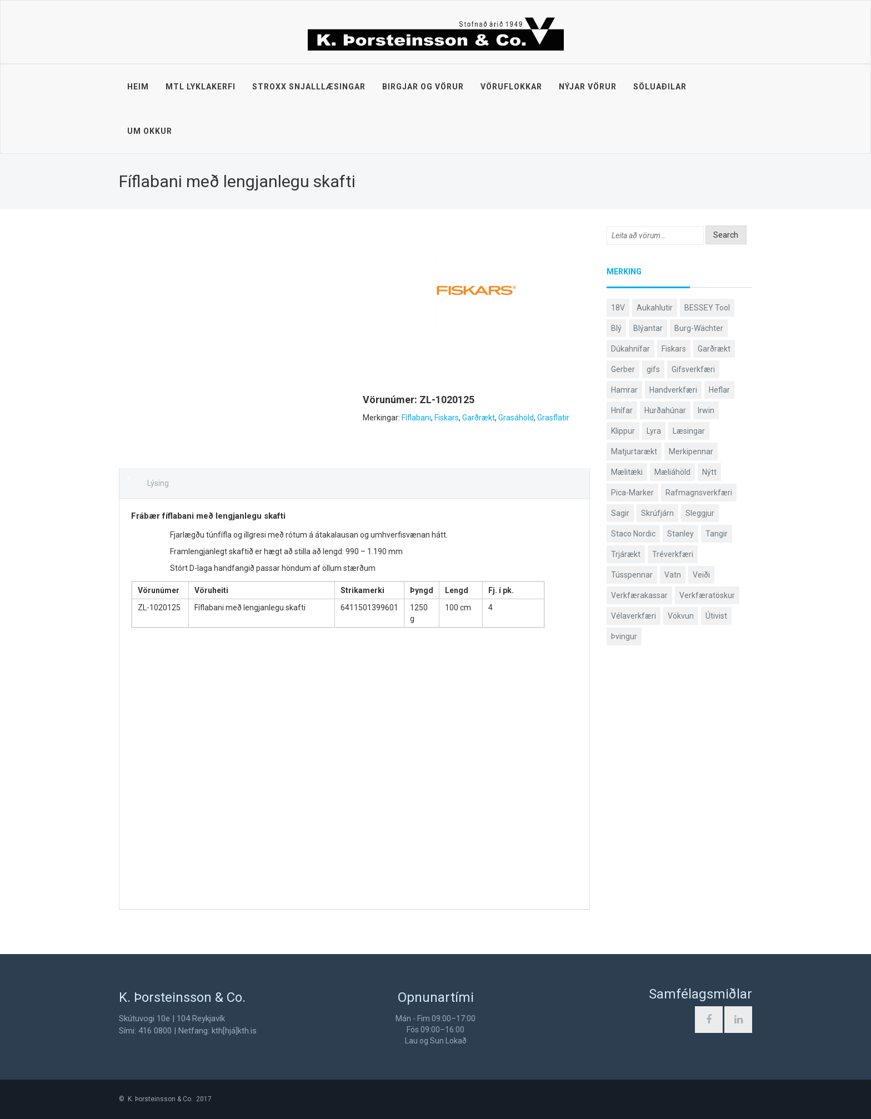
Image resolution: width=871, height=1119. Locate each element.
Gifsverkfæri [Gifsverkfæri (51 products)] (693, 369)
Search (725, 234)
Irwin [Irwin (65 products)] (706, 410)
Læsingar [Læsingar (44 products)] (689, 430)
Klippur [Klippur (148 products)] (623, 430)
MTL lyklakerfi (201, 86)
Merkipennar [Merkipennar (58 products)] (691, 451)
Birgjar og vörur (423, 86)
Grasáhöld (516, 417)
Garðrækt (478, 417)
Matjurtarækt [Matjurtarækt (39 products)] (634, 451)
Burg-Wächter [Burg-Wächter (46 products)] (698, 328)
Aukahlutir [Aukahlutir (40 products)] (655, 307)
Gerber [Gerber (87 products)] (623, 369)
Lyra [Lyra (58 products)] (654, 430)
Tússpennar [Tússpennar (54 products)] (632, 574)
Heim (138, 86)
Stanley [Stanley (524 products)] (680, 533)
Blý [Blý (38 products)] (616, 328)
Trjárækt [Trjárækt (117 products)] (625, 554)
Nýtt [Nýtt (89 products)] (709, 472)
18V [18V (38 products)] (618, 307)
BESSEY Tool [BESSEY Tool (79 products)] (707, 307)
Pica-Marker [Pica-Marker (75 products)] (632, 492)
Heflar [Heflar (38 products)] (719, 389)
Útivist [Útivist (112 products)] (716, 615)
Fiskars (446, 417)
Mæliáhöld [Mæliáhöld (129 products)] (672, 472)
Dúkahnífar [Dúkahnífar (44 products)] (630, 348)
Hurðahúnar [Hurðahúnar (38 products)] (665, 410)
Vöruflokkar (511, 86)
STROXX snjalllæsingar (309, 86)
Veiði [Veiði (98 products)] (701, 574)
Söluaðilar (660, 86)
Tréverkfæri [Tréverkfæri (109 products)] (672, 554)
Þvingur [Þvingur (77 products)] (624, 636)
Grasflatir (553, 417)
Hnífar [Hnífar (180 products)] (622, 410)
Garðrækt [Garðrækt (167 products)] (714, 348)
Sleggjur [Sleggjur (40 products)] (699, 513)
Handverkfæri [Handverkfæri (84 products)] (673, 389)
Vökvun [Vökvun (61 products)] (681, 615)
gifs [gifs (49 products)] (653, 369)
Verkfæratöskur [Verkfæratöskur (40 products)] (707, 595)
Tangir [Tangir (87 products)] (716, 533)
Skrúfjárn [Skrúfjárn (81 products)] (657, 513)
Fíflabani (416, 417)
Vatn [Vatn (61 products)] (672, 574)
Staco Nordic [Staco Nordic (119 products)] (633, 533)
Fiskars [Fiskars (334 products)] (674, 348)
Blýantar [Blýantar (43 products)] (648, 328)
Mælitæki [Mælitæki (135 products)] (627, 472)
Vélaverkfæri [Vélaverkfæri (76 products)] (633, 615)
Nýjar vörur (588, 86)
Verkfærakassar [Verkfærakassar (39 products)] (639, 595)
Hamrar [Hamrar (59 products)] (624, 389)
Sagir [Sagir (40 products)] (620, 513)
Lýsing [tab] (158, 483)
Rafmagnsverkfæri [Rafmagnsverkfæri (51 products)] (698, 492)
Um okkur (149, 131)
